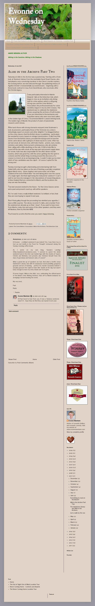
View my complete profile (75, 432)
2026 (71, 450)
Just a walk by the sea (77, 513)
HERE (31, 209)
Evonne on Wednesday (26, 16)
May (72, 516)
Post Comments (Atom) (25, 363)
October (74, 484)
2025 (71, 453)
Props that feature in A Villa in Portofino (27, 41)
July (72, 493)
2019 (71, 470)
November (74, 481)
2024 (71, 456)
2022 (71, 462)
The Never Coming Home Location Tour (20, 44)
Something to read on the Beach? (77, 499)
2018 (70, 473)
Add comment (13, 311)
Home (8, 41)
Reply (15, 288)
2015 (70, 534)
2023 (71, 459)
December (74, 478)
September (75, 487)
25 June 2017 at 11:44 (39, 296)
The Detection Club (52, 226)
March (73, 522)
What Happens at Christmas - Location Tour (58, 41)
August (73, 490)
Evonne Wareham (24, 296)
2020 (71, 467)
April (72, 519)
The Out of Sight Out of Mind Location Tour (51, 44)
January (73, 528)
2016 (71, 531)
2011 (70, 546)
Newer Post (12, 359)
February (74, 525)
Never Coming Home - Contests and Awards (22, 48)
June (72, 495)
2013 (70, 540)
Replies (17, 292)
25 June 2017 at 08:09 (29, 239)
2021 (70, 465)
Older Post (56, 359)
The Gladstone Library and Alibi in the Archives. (77, 508)
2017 (70, 476)
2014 (70, 537)
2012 (70, 543)
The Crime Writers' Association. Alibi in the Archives (30, 226)
